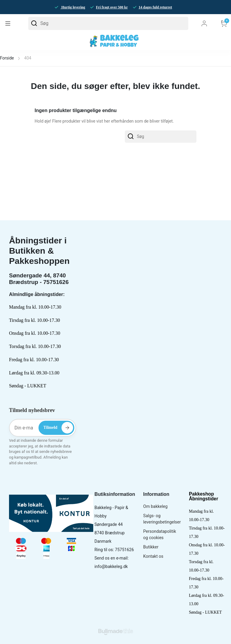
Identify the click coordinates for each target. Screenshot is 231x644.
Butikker (151, 547)
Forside (7, 58)
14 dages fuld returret (155, 7)
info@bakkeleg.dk (111, 566)
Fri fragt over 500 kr (112, 7)
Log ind (204, 23)
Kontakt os (153, 556)
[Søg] (108, 23)
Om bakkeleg (155, 506)
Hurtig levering (72, 7)
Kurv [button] (224, 23)
